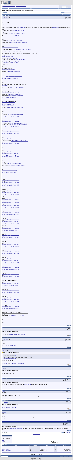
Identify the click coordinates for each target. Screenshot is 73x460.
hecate (3, 368)
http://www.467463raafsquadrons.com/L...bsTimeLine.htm (10, 155)
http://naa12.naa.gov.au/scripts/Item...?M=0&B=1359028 (10, 301)
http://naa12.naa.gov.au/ (55, 27)
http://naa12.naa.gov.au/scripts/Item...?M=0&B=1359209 (10, 135)
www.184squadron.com (27, 384)
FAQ (8, 8)
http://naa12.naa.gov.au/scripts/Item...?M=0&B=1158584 (10, 221)
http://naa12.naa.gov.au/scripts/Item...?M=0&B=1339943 (10, 199)
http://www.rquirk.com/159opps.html (12, 58)
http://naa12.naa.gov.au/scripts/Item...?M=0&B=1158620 (10, 192)
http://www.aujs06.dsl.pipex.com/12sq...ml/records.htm (17, 33)
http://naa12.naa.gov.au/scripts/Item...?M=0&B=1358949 (10, 235)
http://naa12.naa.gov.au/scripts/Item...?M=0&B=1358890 (10, 228)
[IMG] (3, 441)
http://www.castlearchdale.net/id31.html (14, 71)
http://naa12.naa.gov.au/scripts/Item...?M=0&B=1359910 (10, 310)
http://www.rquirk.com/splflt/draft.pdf (20, 59)
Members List (32, 8)
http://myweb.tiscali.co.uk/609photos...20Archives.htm (17, 165)
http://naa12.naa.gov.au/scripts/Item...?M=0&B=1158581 (10, 223)
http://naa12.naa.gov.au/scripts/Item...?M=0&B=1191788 (10, 153)
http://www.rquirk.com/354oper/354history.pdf (9, 97)
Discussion (17, 6)
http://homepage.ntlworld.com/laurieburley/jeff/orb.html (10, 78)
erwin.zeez (4, 350)
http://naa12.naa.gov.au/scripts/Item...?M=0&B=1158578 (10, 202)
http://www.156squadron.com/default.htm (8, 56)
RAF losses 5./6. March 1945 (5, 449)
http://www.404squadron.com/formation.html (8, 102)
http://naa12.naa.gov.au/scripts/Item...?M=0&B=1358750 (10, 219)
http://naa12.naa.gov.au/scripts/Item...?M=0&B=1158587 (10, 216)
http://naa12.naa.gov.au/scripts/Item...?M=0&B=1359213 (10, 143)
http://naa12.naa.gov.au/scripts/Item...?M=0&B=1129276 (18, 42)
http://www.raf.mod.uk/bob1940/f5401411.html (12, 51)
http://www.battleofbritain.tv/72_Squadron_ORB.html (10, 407)
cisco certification (4, 363)
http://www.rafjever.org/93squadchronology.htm (9, 44)
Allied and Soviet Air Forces (22, 6)
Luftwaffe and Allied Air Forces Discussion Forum (9, 6)
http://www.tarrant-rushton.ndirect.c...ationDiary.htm (10, 320)
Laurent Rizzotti (5, 17)
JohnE (5, 402)
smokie (3, 412)
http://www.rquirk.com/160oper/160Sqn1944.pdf (11, 62)
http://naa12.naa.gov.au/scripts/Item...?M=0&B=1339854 (10, 185)
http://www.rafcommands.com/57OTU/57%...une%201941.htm (17, 174)
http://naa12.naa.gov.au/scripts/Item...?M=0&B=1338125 (10, 278)
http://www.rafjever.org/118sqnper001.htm (14, 163)
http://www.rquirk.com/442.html (11, 112)
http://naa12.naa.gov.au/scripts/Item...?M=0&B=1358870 (10, 262)
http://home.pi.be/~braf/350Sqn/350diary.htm (14, 94)
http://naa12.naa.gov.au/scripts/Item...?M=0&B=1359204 (10, 126)
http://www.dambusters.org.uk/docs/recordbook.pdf (9, 170)
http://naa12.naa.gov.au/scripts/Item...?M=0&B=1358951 (10, 237)
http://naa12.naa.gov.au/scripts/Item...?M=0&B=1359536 (10, 308)
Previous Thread (35, 434)
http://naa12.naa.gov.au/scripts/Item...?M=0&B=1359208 (10, 131)
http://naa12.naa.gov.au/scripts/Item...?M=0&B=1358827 (10, 246)
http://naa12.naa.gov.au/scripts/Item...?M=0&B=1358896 (10, 230)
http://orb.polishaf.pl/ (5, 85)
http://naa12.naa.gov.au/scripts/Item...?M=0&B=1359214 (10, 145)
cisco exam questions (21, 363)
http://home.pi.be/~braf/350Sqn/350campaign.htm (15, 95)
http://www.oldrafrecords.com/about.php (16, 428)
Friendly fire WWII (4, 446)
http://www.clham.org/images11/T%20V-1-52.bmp (14, 40)
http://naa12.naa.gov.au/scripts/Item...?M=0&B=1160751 (10, 285)
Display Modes (69, 14)
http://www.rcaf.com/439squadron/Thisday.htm (9, 109)
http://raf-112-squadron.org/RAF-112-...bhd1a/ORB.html (22, 49)
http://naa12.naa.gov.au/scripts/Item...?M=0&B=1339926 (10, 187)
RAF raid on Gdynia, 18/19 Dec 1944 (6, 450)
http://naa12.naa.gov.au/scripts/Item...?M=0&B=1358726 (10, 207)
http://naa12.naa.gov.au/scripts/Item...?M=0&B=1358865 (10, 258)
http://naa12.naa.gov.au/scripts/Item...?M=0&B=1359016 (10, 292)
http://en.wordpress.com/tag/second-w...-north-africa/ (16, 315)
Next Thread (38, 434)
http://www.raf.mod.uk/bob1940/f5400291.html (13, 35)
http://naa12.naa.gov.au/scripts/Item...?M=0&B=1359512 (10, 158)
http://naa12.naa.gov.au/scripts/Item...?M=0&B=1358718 (10, 205)
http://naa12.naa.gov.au (21, 27)
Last (69, 432)
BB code (3, 440)
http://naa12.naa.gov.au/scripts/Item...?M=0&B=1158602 (10, 180)
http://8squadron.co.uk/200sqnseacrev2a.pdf (9, 69)
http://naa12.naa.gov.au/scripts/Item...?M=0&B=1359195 (18, 124)
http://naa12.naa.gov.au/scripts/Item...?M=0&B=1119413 (10, 269)
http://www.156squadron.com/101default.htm (9, 345)
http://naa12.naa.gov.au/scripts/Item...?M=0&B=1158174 (10, 276)
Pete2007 (4, 391)
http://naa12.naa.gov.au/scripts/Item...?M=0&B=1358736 (10, 212)
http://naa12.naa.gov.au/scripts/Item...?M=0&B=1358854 (10, 251)
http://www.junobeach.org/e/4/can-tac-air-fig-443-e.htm (16, 114)
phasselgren (4, 380)
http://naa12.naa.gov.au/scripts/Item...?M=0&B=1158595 (10, 184)
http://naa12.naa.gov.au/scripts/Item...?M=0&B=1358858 (10, 253)
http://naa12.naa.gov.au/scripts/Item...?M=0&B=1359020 (10, 299)
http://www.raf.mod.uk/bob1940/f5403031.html (17, 87)
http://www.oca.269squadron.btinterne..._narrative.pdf (10, 80)
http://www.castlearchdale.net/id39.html (8, 105)
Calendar (59, 8)
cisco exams (14, 363)
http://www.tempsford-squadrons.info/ (11, 64)
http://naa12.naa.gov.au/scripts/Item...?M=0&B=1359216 (10, 148)
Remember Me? (68, 6)
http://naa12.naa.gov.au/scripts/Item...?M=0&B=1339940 (10, 194)
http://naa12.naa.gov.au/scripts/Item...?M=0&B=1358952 (10, 239)
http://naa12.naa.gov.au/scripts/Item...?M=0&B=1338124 (10, 274)
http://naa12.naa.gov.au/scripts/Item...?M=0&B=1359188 (10, 116)
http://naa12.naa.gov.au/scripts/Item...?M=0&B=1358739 (10, 214)
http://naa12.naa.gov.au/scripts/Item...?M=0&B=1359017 (10, 294)
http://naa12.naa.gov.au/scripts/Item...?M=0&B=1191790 (10, 156)
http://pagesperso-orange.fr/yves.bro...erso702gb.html (14, 76)
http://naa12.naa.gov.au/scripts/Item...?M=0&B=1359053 (18, 123)
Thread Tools (64, 14)
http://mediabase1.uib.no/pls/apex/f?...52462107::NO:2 (10, 92)
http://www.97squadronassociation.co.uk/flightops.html (10, 47)
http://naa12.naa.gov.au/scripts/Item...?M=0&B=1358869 (10, 260)
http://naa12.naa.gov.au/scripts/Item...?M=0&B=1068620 (10, 267)
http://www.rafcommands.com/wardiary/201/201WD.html (17, 334)
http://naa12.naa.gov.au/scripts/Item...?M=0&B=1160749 (10, 133)
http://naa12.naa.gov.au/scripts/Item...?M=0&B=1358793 (10, 244)
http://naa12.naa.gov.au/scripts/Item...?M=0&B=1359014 (10, 290)
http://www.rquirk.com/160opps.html (16, 61)
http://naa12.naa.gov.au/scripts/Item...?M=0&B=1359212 (19, 141)
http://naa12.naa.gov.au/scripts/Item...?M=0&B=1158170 (10, 138)
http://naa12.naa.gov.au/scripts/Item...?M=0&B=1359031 (10, 306)
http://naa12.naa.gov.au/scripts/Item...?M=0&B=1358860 (10, 255)
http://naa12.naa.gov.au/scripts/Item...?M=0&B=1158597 (10, 182)
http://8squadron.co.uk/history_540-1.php (18, 30)
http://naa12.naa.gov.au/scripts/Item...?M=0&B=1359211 (20, 140)
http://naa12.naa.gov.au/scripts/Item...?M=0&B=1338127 (10, 283)
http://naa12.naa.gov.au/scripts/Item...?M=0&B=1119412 (10, 121)
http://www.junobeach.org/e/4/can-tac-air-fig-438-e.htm (15, 107)
